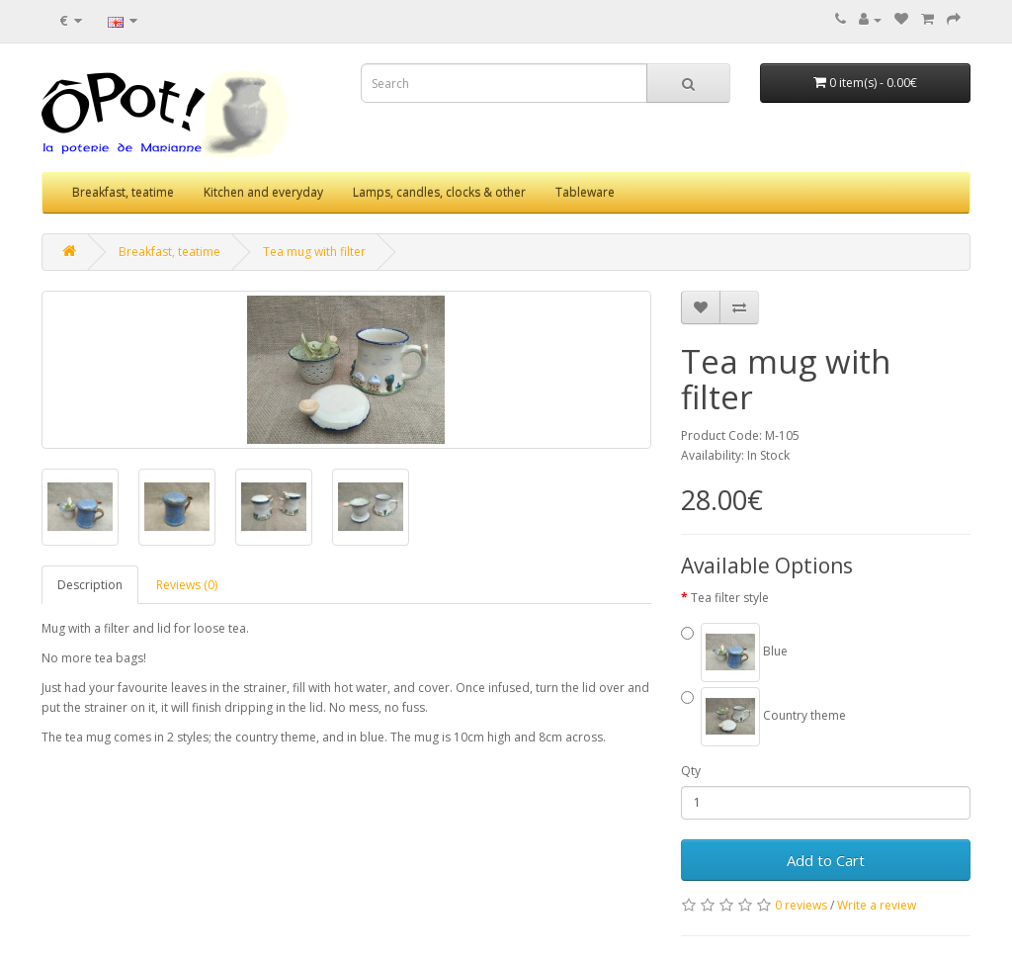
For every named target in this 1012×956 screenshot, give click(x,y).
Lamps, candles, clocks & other (439, 192)
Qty (691, 770)
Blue (734, 652)
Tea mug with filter (314, 251)
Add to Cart (826, 860)
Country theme (763, 716)
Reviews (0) (186, 584)
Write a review (876, 905)
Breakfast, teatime (123, 192)
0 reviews (801, 905)
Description (90, 584)
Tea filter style (730, 597)
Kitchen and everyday (263, 192)
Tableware (585, 192)
